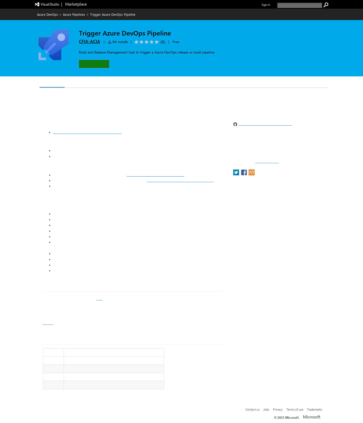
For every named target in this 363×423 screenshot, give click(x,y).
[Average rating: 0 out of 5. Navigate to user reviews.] (149, 42)
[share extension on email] (251, 174)
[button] (94, 63)
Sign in (266, 5)
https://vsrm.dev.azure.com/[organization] (180, 180)
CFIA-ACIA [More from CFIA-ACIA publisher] (89, 41)
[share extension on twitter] (237, 174)
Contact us (252, 409)
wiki (99, 299)
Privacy (278, 409)
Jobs (266, 409)
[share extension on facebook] (244, 174)
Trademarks (314, 409)
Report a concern (266, 161)
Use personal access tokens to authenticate (87, 132)
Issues (48, 323)
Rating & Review (101, 82)
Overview (52, 82)
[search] (299, 5)
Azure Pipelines (74, 14)
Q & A (74, 82)
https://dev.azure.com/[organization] (155, 175)
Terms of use (294, 409)
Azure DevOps (47, 14)
